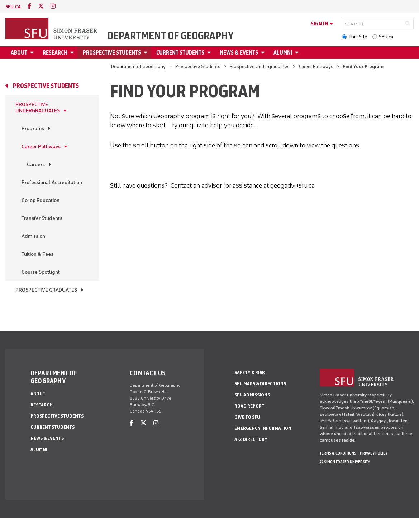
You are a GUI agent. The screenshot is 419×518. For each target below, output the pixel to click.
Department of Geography (170, 36)
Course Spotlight (41, 272)
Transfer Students (42, 218)
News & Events (239, 52)
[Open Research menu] (73, 52)
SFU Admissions (252, 395)
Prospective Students (112, 52)
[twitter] (41, 6)
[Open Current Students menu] (210, 52)
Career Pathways (316, 66)
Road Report (249, 406)
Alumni (282, 52)
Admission (33, 236)
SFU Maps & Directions (260, 384)
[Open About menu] (33, 52)
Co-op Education (40, 200)
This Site (357, 37)
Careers (36, 164)
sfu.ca (13, 7)
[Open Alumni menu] (298, 52)
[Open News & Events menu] (264, 52)
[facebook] (29, 6)
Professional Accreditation (52, 182)
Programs (33, 129)
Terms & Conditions (338, 453)
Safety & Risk (249, 372)
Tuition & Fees (37, 254)
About (19, 52)
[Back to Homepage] (52, 29)
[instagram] (53, 6)
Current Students (180, 52)
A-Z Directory (250, 439)
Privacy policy (373, 453)
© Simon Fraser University (345, 461)
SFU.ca (386, 37)
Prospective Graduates (46, 290)
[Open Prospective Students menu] (146, 52)
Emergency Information (262, 428)
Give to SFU (247, 417)
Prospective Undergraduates (260, 66)
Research (55, 52)
